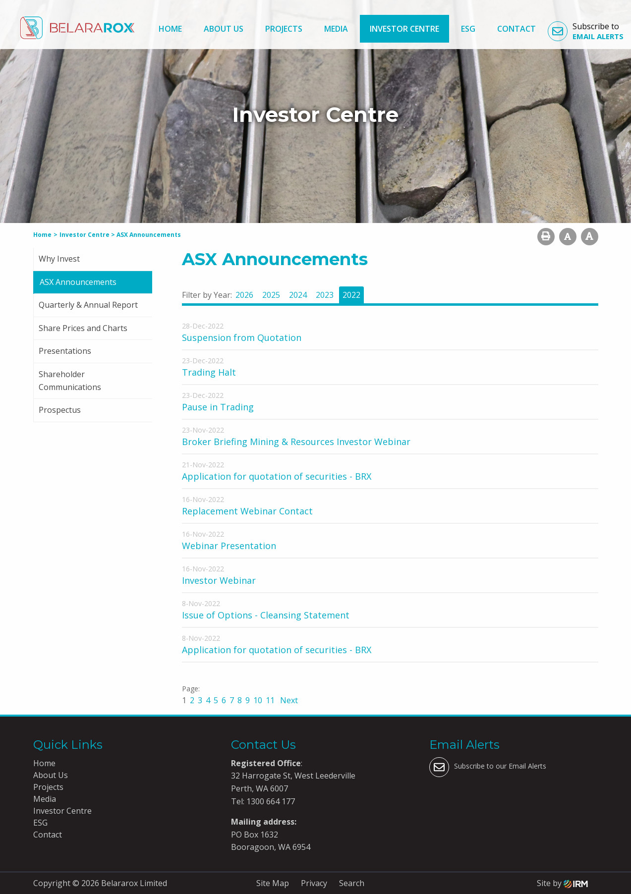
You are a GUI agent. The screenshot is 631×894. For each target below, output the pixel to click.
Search (351, 883)
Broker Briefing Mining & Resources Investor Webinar (296, 441)
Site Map (272, 883)
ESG (468, 28)
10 (257, 700)
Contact (516, 28)
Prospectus (60, 409)
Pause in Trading (218, 407)
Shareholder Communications (70, 380)
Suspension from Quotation (241, 337)
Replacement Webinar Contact (247, 511)
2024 (298, 294)
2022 (351, 294)
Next (288, 700)
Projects (283, 28)
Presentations (65, 350)
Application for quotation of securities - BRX (276, 476)
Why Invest (59, 258)
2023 (325, 294)
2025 (271, 294)
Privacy (314, 883)
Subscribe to (586, 31)
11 (270, 700)
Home (170, 28)
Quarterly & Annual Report (88, 304)
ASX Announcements (78, 282)
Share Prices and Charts (83, 328)
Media (336, 28)
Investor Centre (404, 28)
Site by (562, 883)
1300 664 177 (269, 801)
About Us (223, 28)
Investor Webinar (219, 580)
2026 (244, 294)
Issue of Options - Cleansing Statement (265, 615)
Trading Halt (209, 372)
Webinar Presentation (229, 546)
